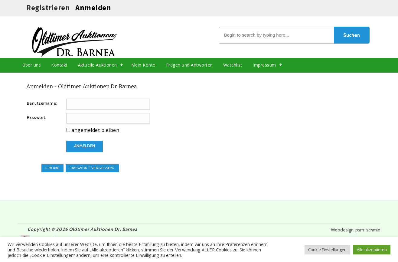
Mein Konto (143, 65)
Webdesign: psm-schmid (355, 230)
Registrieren (48, 7)
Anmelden (93, 7)
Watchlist (233, 65)
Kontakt (59, 65)
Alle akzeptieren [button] (372, 249)
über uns (32, 65)
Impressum (264, 65)
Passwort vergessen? (92, 167)
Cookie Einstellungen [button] (327, 249)
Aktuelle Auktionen (97, 65)
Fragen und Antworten (189, 65)
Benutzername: (42, 103)
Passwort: (37, 117)
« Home (52, 167)
